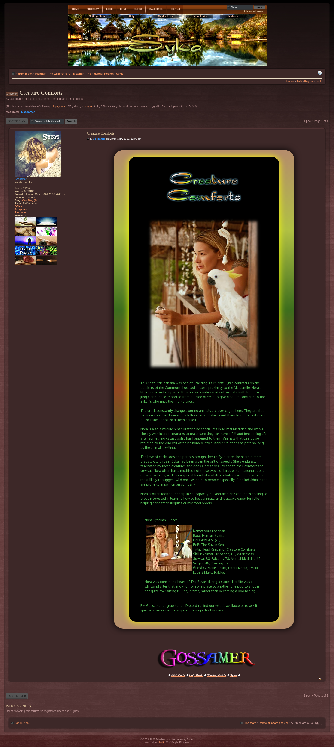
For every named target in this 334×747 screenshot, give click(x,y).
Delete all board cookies (273, 723)
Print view (319, 73)
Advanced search (254, 11)
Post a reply (17, 121)
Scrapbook (21, 209)
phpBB (161, 742)
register (89, 106)
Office (18, 206)
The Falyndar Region (100, 73)
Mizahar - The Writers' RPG (53, 73)
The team (250, 723)
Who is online (19, 706)
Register (309, 81)
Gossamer (28, 112)
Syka (119, 73)
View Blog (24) (30, 200)
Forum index (24, 73)
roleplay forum (59, 106)
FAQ (299, 81)
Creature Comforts (41, 93)
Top (320, 678)
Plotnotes (20, 212)
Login (319, 81)
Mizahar (78, 73)
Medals (290, 81)
